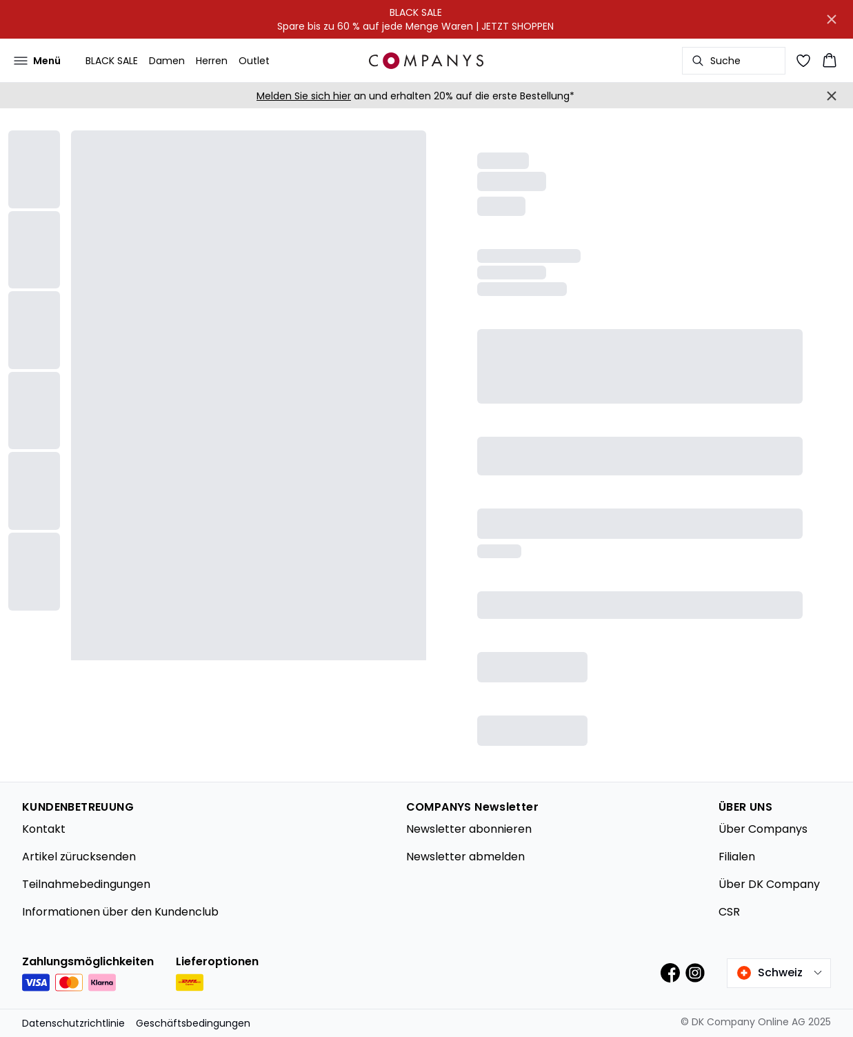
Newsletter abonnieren (469, 829)
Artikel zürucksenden (79, 857)
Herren (212, 61)
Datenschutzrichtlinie (73, 1023)
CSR (729, 912)
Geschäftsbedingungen (193, 1023)
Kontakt (44, 829)
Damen (167, 61)
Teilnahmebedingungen (86, 884)
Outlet (254, 61)
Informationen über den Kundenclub (120, 912)
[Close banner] (831, 19)
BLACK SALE (112, 61)
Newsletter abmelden (465, 857)
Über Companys (763, 829)
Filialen (737, 857)
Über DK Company (769, 884)
